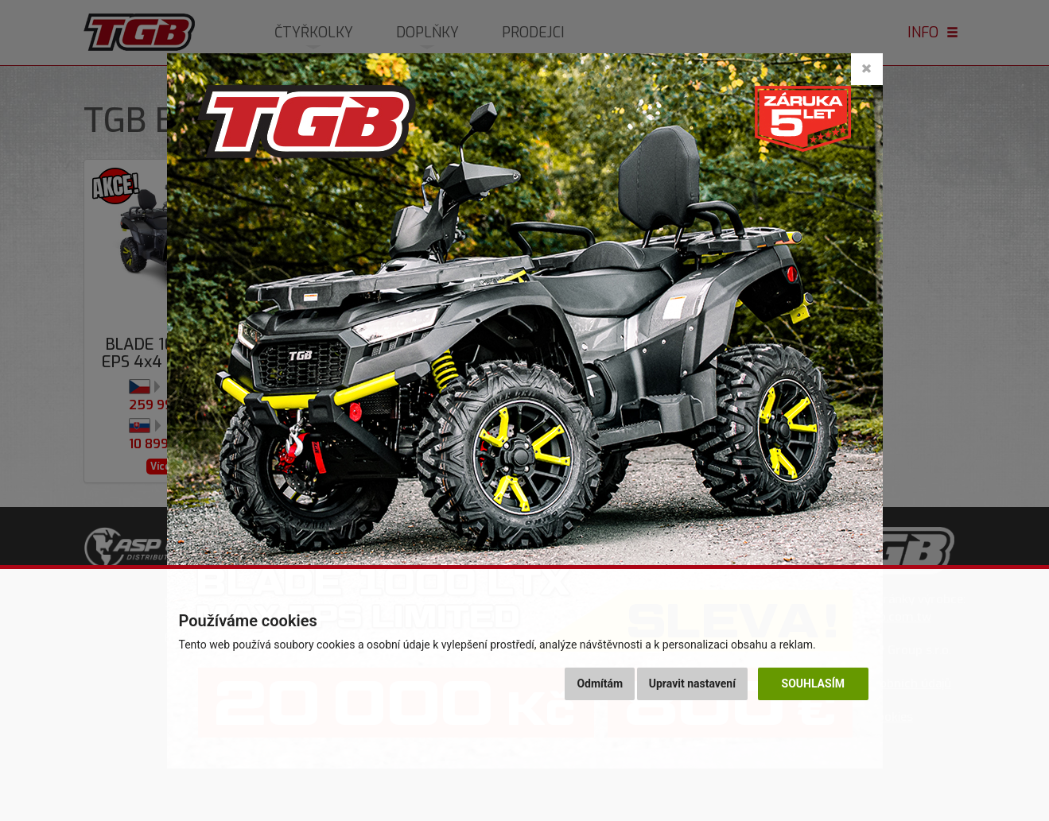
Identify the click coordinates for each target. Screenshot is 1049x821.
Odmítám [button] (600, 683)
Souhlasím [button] (813, 683)
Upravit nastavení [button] (692, 683)
